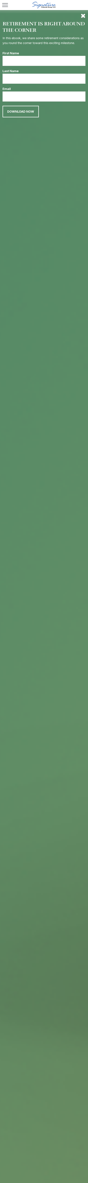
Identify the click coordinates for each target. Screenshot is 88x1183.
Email (7, 89)
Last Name (11, 71)
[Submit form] (21, 111)
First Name (11, 53)
